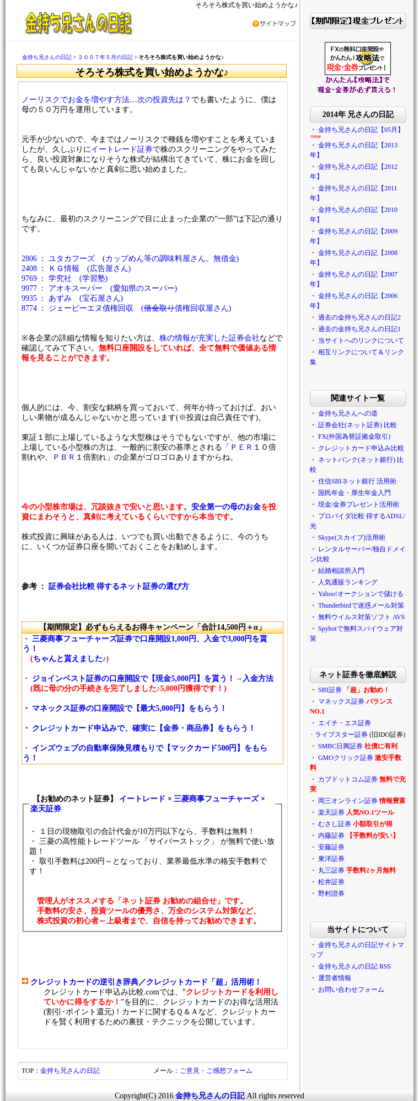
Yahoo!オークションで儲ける (361, 594)
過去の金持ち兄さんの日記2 (359, 317)
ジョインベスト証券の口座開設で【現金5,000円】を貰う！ (133, 678)
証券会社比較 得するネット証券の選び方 (119, 586)
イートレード (142, 799)
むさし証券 (334, 824)
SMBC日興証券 (340, 746)
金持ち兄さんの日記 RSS (354, 966)
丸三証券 (331, 870)
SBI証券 (330, 690)
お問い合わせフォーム (351, 989)
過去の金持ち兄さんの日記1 (359, 329)
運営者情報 (334, 978)
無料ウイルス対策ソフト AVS (361, 617)
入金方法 (258, 678)
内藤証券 (331, 835)
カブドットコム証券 (348, 779)
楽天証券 (45, 809)
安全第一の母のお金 (226, 507)
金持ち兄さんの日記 (47, 57)
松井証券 (331, 882)
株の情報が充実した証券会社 (209, 338)
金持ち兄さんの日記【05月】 (361, 130)
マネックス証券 (341, 701)
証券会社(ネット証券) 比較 (357, 425)
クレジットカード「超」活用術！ (204, 982)
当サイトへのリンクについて (361, 340)
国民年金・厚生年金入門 (354, 493)
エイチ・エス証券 (344, 723)
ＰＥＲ (241, 447)
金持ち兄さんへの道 (348, 413)
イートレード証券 (122, 149)
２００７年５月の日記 (105, 57)
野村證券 (331, 893)
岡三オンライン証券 (348, 801)
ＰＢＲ (64, 457)
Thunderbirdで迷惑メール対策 (361, 605)
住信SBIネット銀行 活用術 (357, 481)
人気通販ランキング (348, 582)
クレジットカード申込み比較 (361, 448)
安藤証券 (331, 847)
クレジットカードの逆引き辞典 (84, 982)
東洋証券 (331, 859)
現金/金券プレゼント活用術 (358, 504)
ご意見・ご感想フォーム (216, 1071)
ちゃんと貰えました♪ (69, 659)
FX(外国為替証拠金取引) (354, 436)
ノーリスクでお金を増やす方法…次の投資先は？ (106, 99)
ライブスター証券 (341, 734)
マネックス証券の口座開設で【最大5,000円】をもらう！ (129, 708)
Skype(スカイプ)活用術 (351, 537)
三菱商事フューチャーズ (216, 799)
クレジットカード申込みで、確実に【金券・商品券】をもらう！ (144, 728)
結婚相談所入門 (341, 571)
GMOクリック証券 (345, 758)
